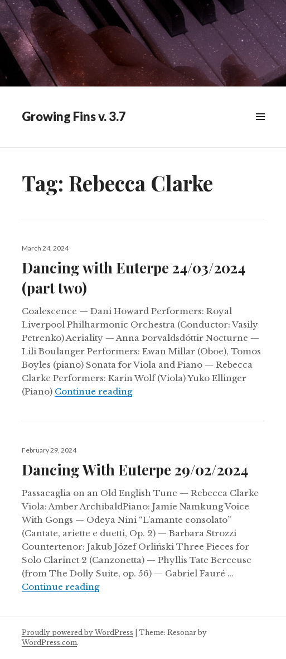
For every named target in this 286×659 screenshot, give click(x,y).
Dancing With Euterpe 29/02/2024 (135, 469)
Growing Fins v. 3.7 (74, 116)
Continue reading (93, 391)
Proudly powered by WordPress (77, 632)
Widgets (260, 129)
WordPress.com (49, 642)
